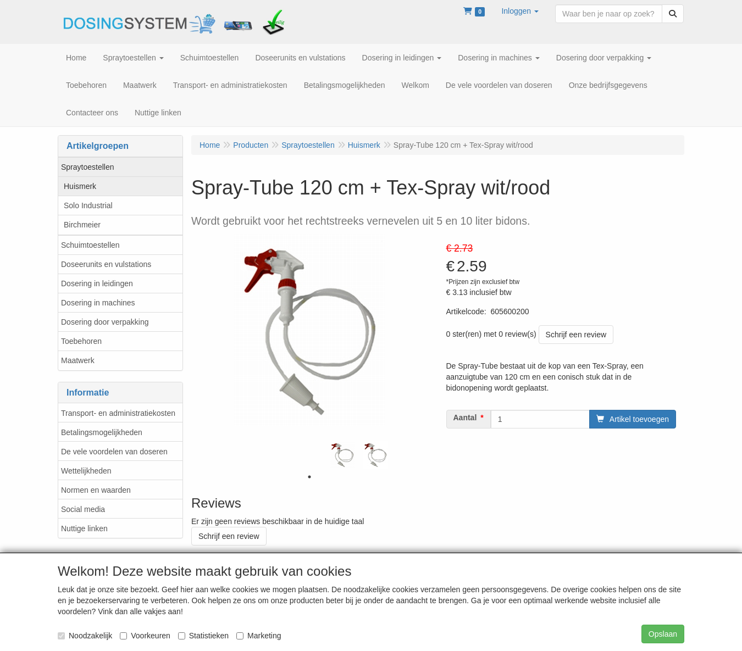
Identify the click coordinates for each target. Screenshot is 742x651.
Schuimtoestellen (90, 245)
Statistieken (203, 635)
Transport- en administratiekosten (118, 413)
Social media (83, 509)
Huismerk (80, 186)
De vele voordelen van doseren (114, 451)
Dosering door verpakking (105, 322)
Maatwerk (78, 360)
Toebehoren (81, 341)
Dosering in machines (98, 302)
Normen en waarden (96, 490)
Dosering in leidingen (97, 283)
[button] (520, 11)
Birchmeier (82, 224)
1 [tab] (309, 476)
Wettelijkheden (86, 470)
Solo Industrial (88, 205)
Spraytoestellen (87, 167)
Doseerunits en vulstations (106, 264)
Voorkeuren (145, 635)
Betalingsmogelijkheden (101, 432)
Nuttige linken (84, 528)
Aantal (465, 417)
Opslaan (663, 634)
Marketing (258, 635)
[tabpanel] (342, 455)
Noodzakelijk (85, 635)
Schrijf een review (576, 334)
